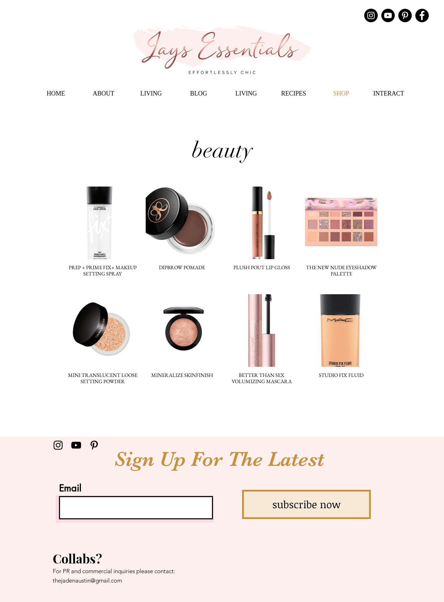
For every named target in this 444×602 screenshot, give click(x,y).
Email (70, 488)
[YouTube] (388, 15)
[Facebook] (422, 15)
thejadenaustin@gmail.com (87, 580)
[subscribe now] (306, 504)
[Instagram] (371, 15)
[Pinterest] (405, 15)
